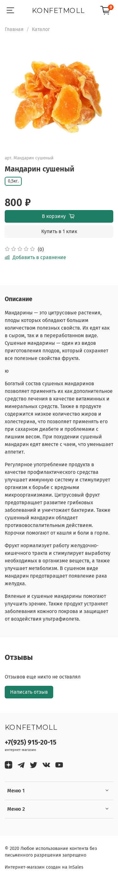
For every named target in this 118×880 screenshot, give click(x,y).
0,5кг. (13, 181)
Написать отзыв (29, 692)
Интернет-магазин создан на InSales (44, 867)
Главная (14, 29)
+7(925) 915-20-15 (30, 743)
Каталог (41, 29)
